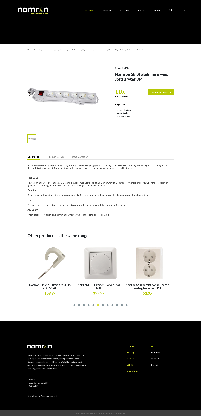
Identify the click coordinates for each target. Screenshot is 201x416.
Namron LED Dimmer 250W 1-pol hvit (147, 286)
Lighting (130, 346)
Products (89, 10)
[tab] (37, 157)
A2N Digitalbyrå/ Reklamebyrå (113, 413)
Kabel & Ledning (49, 50)
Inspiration (106, 10)
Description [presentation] (33, 156)
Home (29, 50)
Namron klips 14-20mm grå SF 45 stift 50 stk (98, 286)
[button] (74, 304)
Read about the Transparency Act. (42, 396)
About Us (155, 359)
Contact (156, 10)
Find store (124, 10)
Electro (130, 358)
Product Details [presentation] (56, 156)
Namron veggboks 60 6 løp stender (50, 285)
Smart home (132, 371)
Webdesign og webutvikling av (88, 413)
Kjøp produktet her (161, 92)
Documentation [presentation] (80, 156)
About (141, 10)
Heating (130, 352)
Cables (130, 364)
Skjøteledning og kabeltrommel (69, 50)
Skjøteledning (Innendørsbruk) (94, 50)
